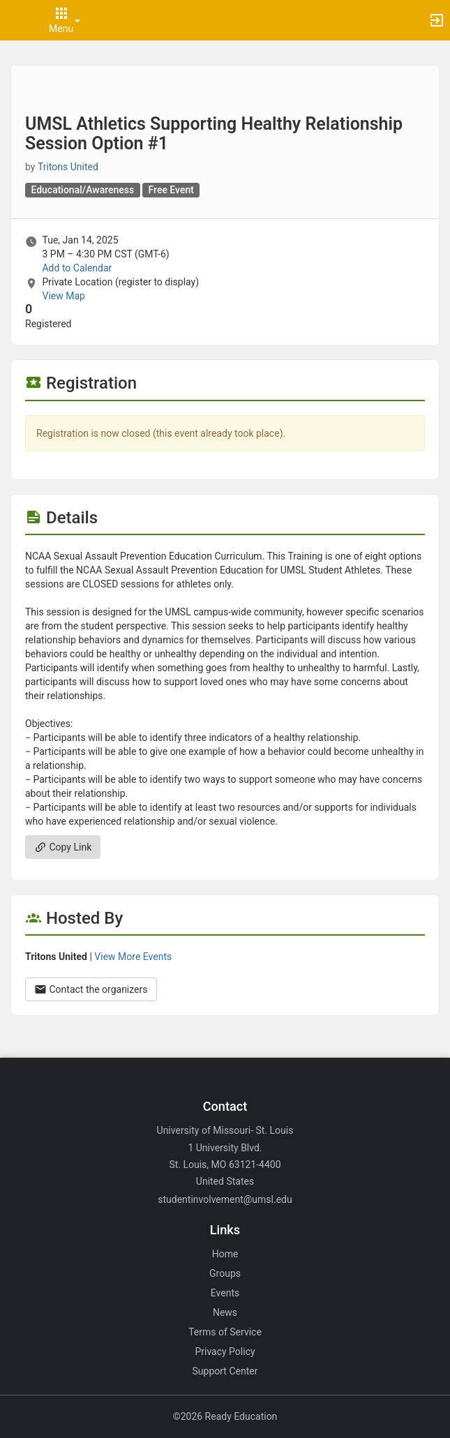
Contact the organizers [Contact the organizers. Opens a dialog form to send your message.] (91, 989)
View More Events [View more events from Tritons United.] (133, 956)
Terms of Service (225, 1332)
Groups (225, 1273)
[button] (17, 20)
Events (225, 1292)
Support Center (225, 1371)
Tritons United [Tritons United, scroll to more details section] (68, 166)
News (225, 1312)
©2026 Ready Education (225, 1416)
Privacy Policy (225, 1351)
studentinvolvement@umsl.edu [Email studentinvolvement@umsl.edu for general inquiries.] (225, 1199)
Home (225, 1253)
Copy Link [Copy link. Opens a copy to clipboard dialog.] (62, 847)
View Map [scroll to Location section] (63, 295)
